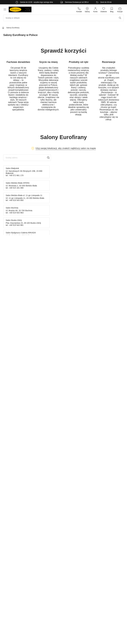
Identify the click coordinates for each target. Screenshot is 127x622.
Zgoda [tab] (23, 296)
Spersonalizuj (63, 332)
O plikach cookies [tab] (104, 296)
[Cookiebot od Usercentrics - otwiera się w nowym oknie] (111, 289)
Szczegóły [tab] (63, 296)
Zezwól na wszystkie (103, 332)
